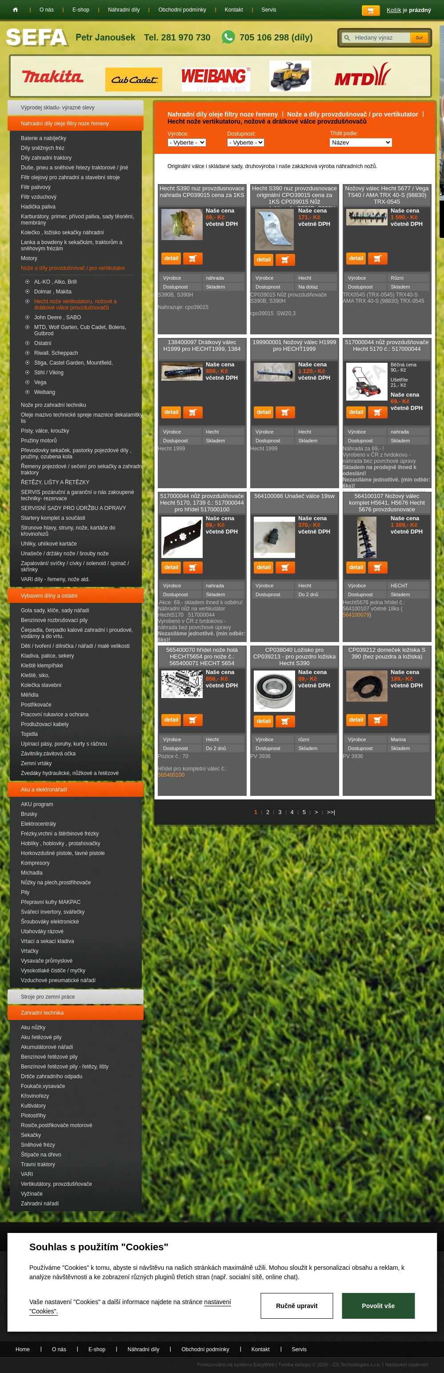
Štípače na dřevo (41, 1155)
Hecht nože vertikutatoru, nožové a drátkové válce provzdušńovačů (75, 304)
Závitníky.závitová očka (48, 754)
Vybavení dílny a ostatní (49, 596)
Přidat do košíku (193, 259)
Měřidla (29, 695)
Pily (25, 892)
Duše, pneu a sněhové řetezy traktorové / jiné (74, 168)
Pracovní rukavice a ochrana (54, 714)
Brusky (29, 814)
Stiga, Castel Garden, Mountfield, (73, 363)
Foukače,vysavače (43, 1086)
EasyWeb (263, 1364)
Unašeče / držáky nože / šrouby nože (64, 553)
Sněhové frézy (38, 1145)
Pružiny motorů (39, 441)
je (409, 10)
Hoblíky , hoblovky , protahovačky (60, 843)
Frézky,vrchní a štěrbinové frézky (60, 834)
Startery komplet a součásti (53, 518)
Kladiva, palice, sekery (47, 656)
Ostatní (43, 343)
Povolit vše (378, 1305)
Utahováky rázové (42, 931)
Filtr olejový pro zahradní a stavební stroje (70, 177)
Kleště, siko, (35, 675)
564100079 (356, 615)
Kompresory (35, 863)
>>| (331, 812)
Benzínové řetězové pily (49, 1057)
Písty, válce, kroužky (45, 431)
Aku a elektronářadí (44, 790)
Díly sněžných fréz (42, 148)
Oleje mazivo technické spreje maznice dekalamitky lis (82, 418)
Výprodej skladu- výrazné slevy (57, 107)
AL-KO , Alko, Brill (55, 282)
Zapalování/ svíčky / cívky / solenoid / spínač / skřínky (75, 566)
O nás (47, 10)
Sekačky (31, 1135)
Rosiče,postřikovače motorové (56, 1125)
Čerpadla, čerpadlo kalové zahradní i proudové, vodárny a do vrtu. (77, 633)
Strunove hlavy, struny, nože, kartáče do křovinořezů (68, 531)
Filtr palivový (36, 187)
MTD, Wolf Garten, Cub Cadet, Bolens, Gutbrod (80, 330)
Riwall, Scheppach (56, 353)
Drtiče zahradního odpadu (51, 1076)
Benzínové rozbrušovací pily (54, 620)
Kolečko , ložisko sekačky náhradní (62, 232)
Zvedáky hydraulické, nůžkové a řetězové (70, 773)
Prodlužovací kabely (44, 724)
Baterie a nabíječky (43, 138)
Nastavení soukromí (406, 1364)
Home (15, 10)
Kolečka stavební (41, 685)
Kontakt (234, 10)
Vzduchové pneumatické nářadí (58, 980)
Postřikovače (36, 705)
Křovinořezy (35, 1096)
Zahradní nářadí (40, 1203)
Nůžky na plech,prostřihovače (56, 882)
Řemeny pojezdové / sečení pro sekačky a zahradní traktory (82, 469)
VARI (27, 1174)
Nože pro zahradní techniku (53, 405)
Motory (29, 258)
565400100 (171, 775)
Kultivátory (33, 1106)
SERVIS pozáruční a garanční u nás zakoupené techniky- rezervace (77, 495)
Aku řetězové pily (41, 1037)
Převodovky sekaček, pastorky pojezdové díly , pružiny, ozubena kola (76, 453)
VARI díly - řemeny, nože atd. (55, 579)
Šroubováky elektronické (50, 922)
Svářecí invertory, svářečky (52, 912)
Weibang (44, 392)
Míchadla (32, 873)
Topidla (29, 734)
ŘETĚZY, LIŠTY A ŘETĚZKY (55, 482)
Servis (269, 10)
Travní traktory (38, 1164)
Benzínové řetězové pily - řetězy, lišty (64, 1067)
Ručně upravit (296, 1305)
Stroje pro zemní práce (48, 997)
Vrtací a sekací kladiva (47, 941)
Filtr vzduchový (38, 197)
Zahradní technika (42, 1013)
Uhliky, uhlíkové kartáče (49, 544)
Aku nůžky (33, 1027)
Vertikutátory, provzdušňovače (56, 1184)
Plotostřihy (33, 1115)
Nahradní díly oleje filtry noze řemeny (65, 123)
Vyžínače (32, 1194)
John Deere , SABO (57, 317)
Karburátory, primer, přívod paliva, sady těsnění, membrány (77, 219)
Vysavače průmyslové (46, 961)
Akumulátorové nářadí (47, 1047)
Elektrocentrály (38, 824)
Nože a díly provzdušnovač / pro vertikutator (73, 268)
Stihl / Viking (49, 372)
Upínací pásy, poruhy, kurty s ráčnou (64, 744)
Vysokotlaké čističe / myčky (53, 971)
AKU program (37, 804)
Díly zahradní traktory (46, 158)
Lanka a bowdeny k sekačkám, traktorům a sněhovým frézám (71, 245)
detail (171, 259)
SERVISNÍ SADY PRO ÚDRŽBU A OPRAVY (73, 508)
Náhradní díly (124, 10)
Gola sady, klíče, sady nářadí (55, 610)
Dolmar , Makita (53, 292)
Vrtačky (30, 951)
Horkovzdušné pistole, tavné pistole (63, 853)
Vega (40, 382)
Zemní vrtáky (36, 763)
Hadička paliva (38, 207)
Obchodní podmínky (182, 10)
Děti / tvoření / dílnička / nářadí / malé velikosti (75, 646)
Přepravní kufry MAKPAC (50, 902)
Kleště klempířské (42, 665)
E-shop (80, 10)
